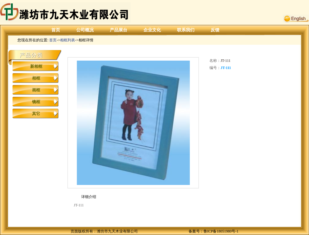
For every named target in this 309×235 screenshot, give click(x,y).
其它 (36, 113)
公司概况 (85, 30)
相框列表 (67, 40)
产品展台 (118, 30)
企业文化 (152, 30)
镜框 (36, 101)
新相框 (36, 66)
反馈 (215, 30)
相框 (36, 78)
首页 (55, 30)
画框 (36, 90)
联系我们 (185, 30)
